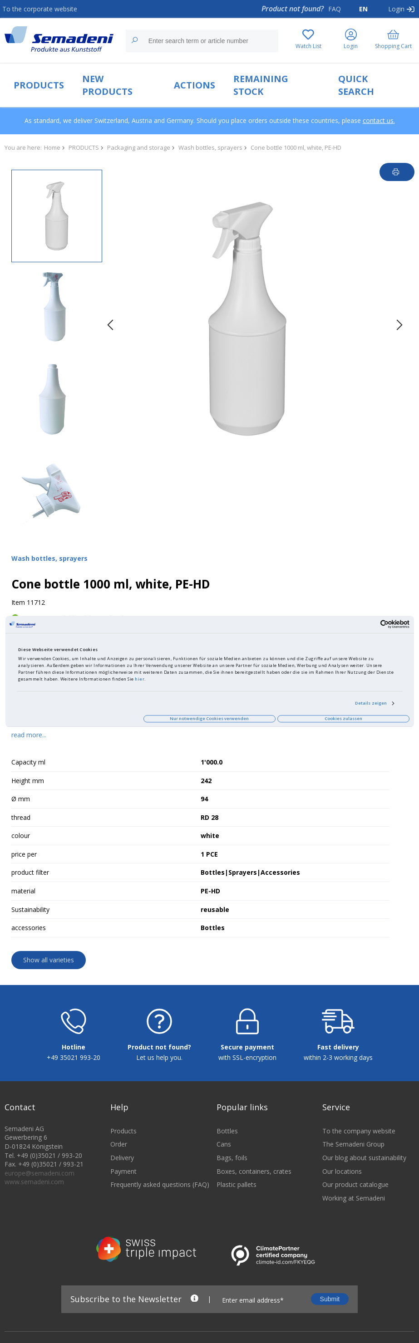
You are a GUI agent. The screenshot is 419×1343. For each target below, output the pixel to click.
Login (396, 9)
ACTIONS (194, 85)
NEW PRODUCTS (107, 85)
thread (20, 817)
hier (139, 679)
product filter (30, 872)
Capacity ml (28, 762)
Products (123, 1131)
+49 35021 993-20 (73, 1057)
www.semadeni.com (34, 1181)
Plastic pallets (236, 1184)
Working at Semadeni (353, 1198)
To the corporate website (39, 9)
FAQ (334, 9)
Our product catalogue (355, 1184)
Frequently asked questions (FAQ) (156, 1184)
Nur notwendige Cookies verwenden (209, 718)
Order (118, 1144)
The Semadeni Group (353, 1144)
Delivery (122, 1157)
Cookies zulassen (343, 718)
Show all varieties (48, 960)
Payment (123, 1171)
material (23, 891)
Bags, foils (232, 1157)
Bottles (227, 1131)
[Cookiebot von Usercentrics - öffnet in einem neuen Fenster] (369, 624)
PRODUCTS (39, 85)
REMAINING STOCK (260, 85)
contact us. (379, 120)
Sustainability (30, 909)
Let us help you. (159, 1057)
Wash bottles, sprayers (210, 147)
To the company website (358, 1131)
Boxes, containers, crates (254, 1171)
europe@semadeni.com (39, 1173)
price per (24, 854)
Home (52, 147)
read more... (28, 734)
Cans (224, 1144)
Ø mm (20, 798)
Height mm (27, 780)
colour (20, 835)
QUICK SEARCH (356, 85)
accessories (28, 927)
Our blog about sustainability (364, 1157)
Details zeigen (371, 703)
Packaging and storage (138, 147)
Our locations (342, 1171)
